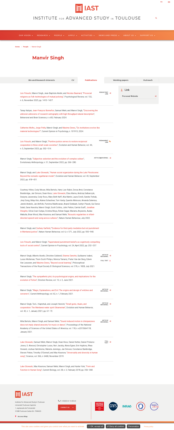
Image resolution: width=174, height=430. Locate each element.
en (169, 2)
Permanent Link (103, 141)
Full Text (104, 260)
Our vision (26, 35)
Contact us (65, 407)
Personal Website (130, 96)
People (59, 35)
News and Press (109, 35)
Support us (147, 35)
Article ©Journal (104, 255)
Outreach (148, 80)
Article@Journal (101, 158)
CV (72, 80)
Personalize (133, 426)
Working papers (120, 80)
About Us (129, 35)
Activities (88, 35)
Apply (72, 35)
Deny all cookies (115, 426)
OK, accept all (95, 426)
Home (17, 47)
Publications (91, 80)
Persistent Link (103, 93)
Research (43, 35)
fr (161, 2)
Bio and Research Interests (41, 80)
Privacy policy (148, 426)
